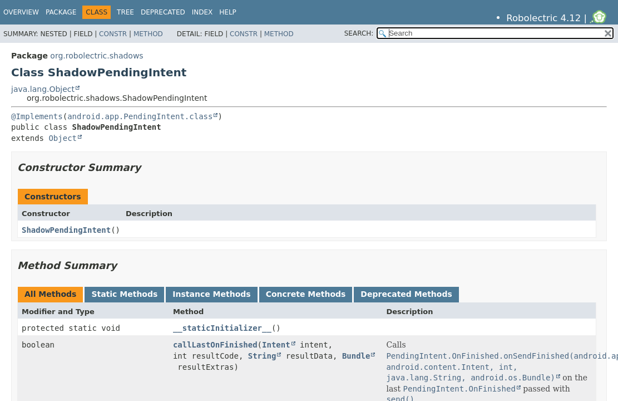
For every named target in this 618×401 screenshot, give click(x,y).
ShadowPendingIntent (66, 230)
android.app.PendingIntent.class (139, 116)
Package (61, 12)
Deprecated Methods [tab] (406, 294)
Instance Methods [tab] (211, 294)
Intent (276, 344)
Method (148, 34)
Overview (21, 12)
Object (62, 138)
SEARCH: (359, 33)
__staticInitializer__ (222, 328)
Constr (113, 34)
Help (227, 12)
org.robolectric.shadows (96, 55)
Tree (125, 12)
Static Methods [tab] (124, 294)
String (262, 355)
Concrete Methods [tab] (306, 294)
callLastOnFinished (215, 344)
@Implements (37, 116)
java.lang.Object (43, 89)
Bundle (356, 355)
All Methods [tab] (50, 294)
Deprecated (163, 12)
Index (202, 12)
